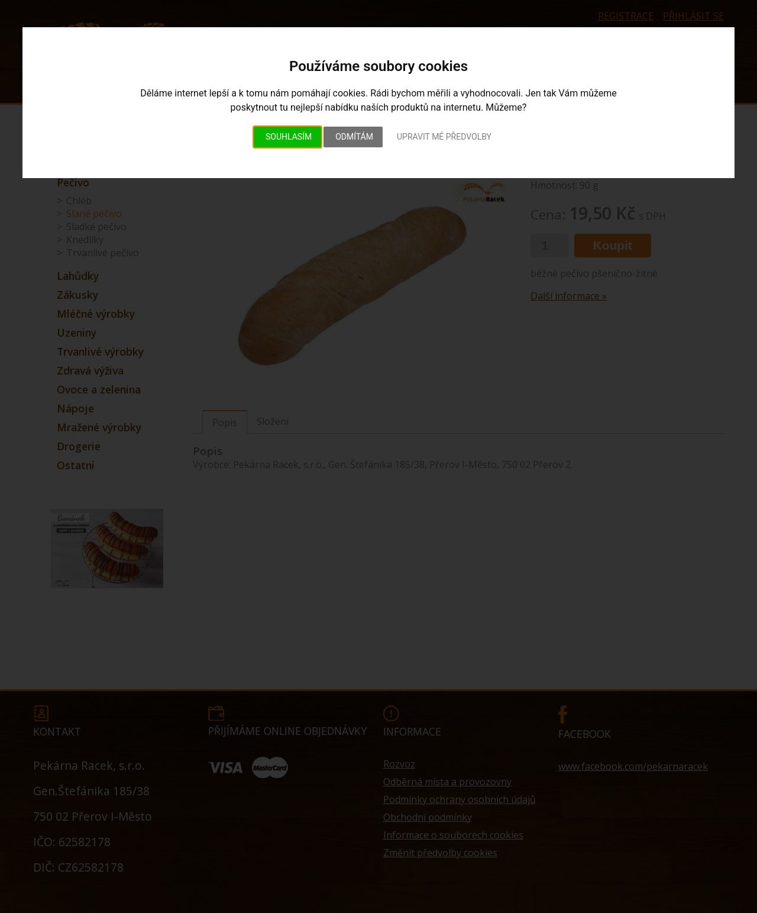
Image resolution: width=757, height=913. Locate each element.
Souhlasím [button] (289, 136)
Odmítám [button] (354, 136)
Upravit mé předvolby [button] (444, 136)
